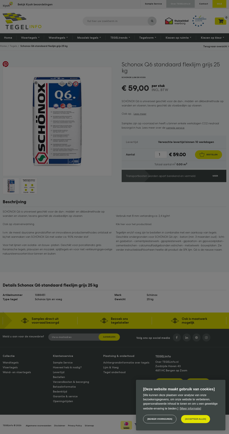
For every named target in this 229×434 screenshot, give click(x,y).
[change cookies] (159, 419)
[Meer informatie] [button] (190, 408)
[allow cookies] (195, 419)
